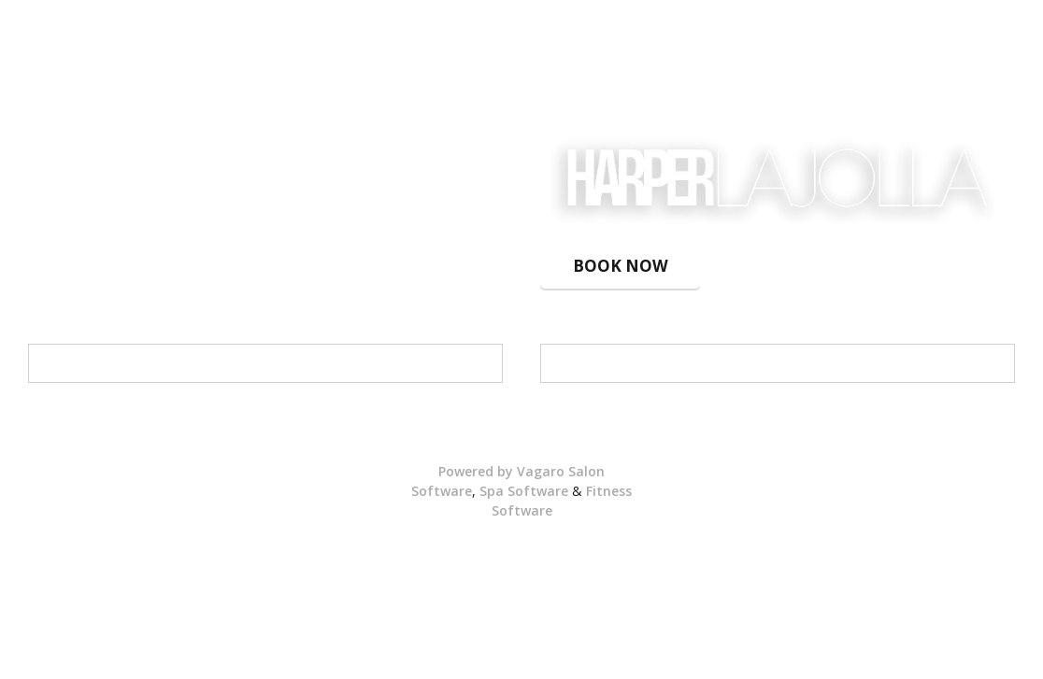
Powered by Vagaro (501, 471)
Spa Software (523, 491)
